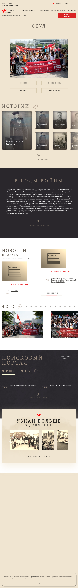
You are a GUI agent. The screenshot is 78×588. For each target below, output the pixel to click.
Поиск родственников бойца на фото (22, 385)
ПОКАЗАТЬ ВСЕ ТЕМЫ (39, 396)
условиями (34, 576)
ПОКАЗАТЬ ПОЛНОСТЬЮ (39, 223)
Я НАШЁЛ (30, 371)
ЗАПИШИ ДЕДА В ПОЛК (29, 10)
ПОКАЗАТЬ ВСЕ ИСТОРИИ (39, 157)
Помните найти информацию (60, 385)
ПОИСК (62, 10)
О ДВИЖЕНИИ (44, 10)
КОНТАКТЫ (71, 10)
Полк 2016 (14, 291)
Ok (39, 583)
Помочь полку (67, 15)
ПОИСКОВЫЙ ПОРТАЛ (22, 360)
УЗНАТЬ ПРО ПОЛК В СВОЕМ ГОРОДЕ (16, 258)
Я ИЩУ (8, 371)
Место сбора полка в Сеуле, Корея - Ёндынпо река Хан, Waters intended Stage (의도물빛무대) (63, 280)
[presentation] (11, 440)
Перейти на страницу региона (10, 5)
